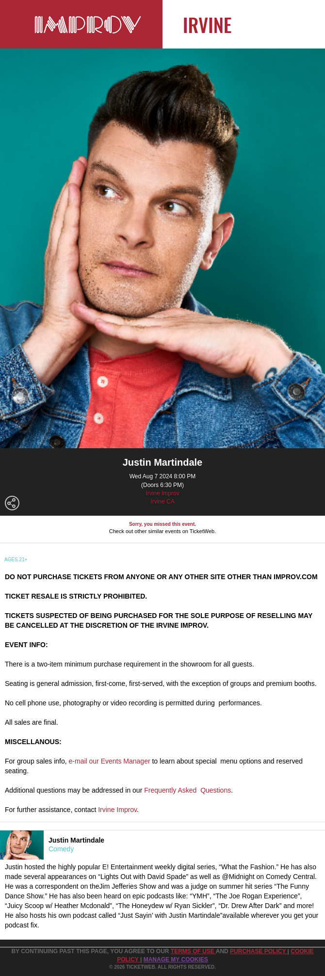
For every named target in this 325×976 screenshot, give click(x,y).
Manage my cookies (176, 959)
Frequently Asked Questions (187, 790)
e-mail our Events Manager (109, 761)
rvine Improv (118, 809)
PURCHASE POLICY (258, 951)
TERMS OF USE (193, 951)
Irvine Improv (162, 493)
